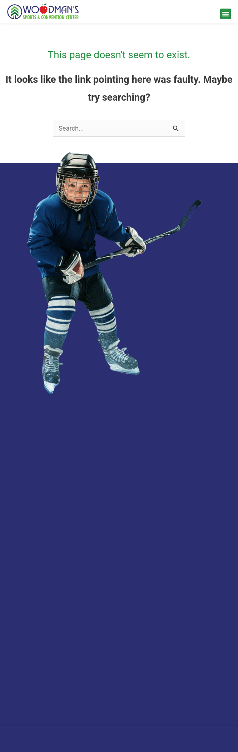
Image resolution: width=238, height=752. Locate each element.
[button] (225, 14)
